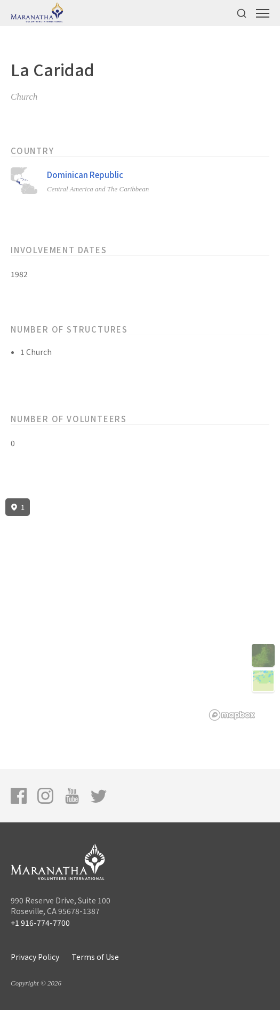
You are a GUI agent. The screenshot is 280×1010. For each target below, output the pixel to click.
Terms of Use (95, 956)
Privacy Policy (35, 956)
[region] (140, 609)
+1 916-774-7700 (40, 922)
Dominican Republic (85, 174)
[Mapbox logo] (232, 715)
